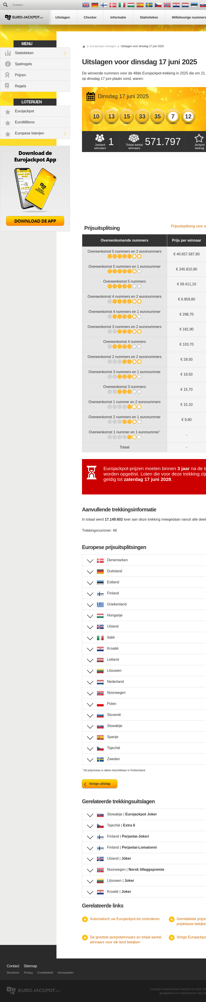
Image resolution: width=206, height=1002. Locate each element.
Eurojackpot (24, 111)
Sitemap (30, 966)
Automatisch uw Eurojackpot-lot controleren (125, 919)
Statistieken (24, 53)
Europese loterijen (29, 133)
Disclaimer (13, 972)
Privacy (28, 972)
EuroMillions (25, 122)
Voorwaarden (66, 972)
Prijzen (20, 75)
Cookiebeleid (45, 972)
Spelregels (23, 64)
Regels (20, 86)
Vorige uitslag (99, 783)
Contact (13, 966)
